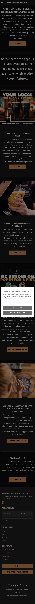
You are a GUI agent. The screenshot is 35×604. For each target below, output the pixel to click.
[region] (17, 302)
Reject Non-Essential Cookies (17, 307)
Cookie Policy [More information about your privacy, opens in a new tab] (8, 297)
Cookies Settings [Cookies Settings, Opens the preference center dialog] (17, 303)
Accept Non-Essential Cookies (17, 312)
